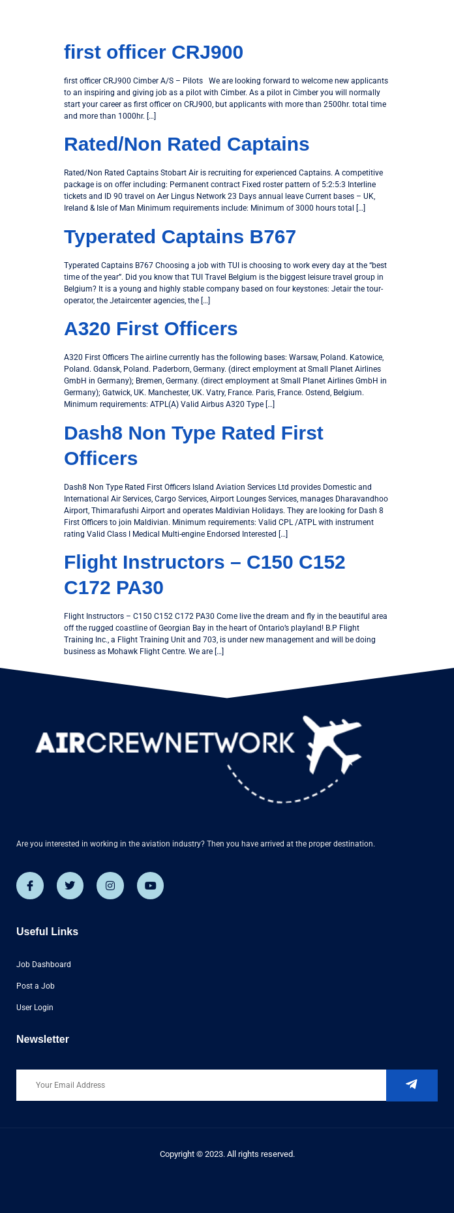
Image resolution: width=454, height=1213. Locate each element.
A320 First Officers (151, 328)
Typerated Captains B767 (180, 236)
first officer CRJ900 (153, 52)
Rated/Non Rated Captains (187, 144)
